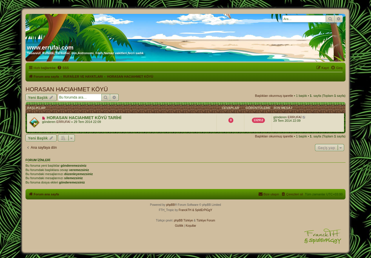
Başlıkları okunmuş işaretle (274, 95)
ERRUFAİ (63, 121)
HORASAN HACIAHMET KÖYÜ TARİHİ (84, 117)
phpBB (170, 204)
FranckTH (185, 210)
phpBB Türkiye (183, 220)
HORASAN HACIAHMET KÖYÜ (67, 89)
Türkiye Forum (206, 220)
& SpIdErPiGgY (202, 210)
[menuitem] (63, 67)
